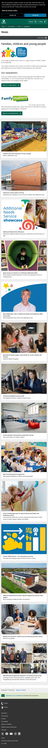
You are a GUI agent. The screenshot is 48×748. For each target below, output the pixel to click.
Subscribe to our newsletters (14, 695)
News (19, 26)
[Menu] (43, 21)
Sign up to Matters (10, 113)
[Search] (32, 21)
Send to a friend (21, 690)
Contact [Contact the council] (5, 703)
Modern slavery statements (9, 727)
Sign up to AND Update (10, 85)
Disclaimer (4, 713)
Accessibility (4, 721)
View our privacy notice (9, 10)
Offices (6, 707)
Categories (27, 26)
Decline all (13, 15)
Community (11, 26)
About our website (6, 724)
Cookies (3, 718)
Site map (3, 730)
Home (3, 26)
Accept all (35, 15)
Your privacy (4, 716)
